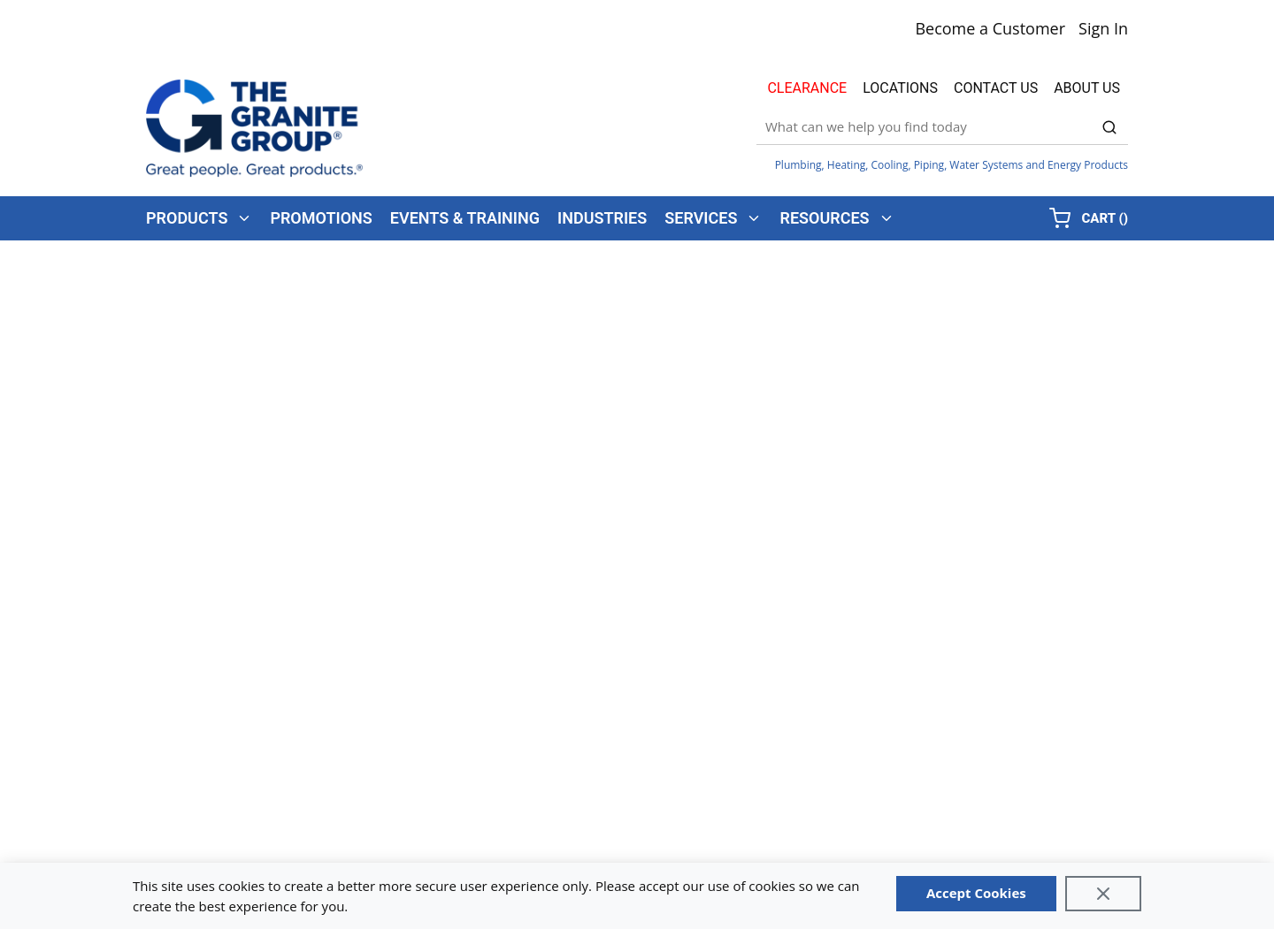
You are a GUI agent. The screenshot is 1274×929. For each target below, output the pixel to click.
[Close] (1103, 893)
